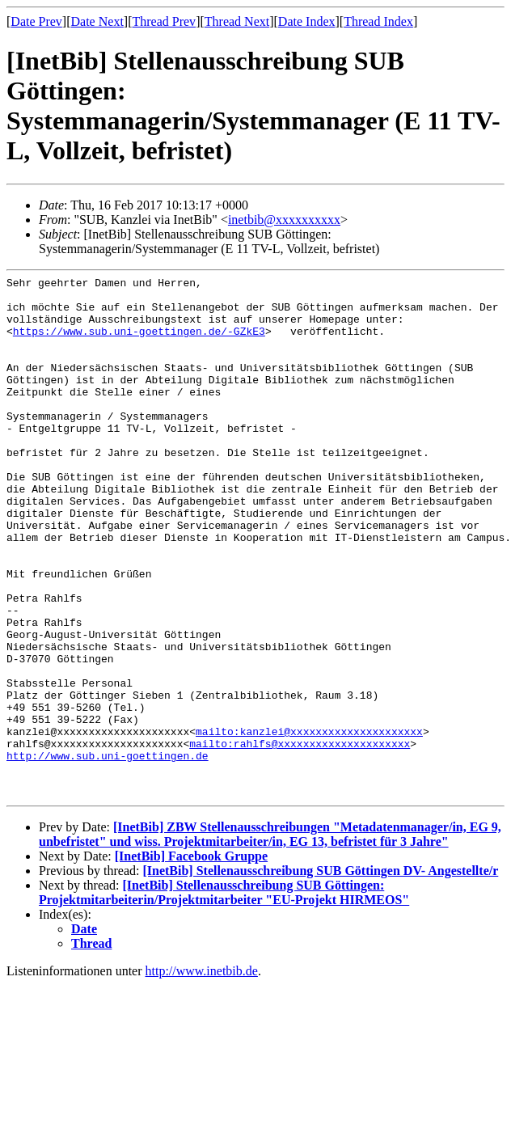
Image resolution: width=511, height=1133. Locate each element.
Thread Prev (164, 21)
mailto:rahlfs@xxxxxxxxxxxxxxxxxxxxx (299, 838)
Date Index (307, 21)
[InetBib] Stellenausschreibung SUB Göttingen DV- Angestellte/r (320, 975)
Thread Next (237, 21)
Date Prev (36, 21)
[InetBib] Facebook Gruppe (191, 960)
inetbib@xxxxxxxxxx (284, 219)
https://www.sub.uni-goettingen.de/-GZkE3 (139, 343)
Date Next (97, 21)
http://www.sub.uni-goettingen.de (107, 852)
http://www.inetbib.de (202, 1075)
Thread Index (378, 21)
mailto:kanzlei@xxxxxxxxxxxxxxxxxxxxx (309, 823)
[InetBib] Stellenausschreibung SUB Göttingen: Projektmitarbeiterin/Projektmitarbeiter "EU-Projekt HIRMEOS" (224, 997)
